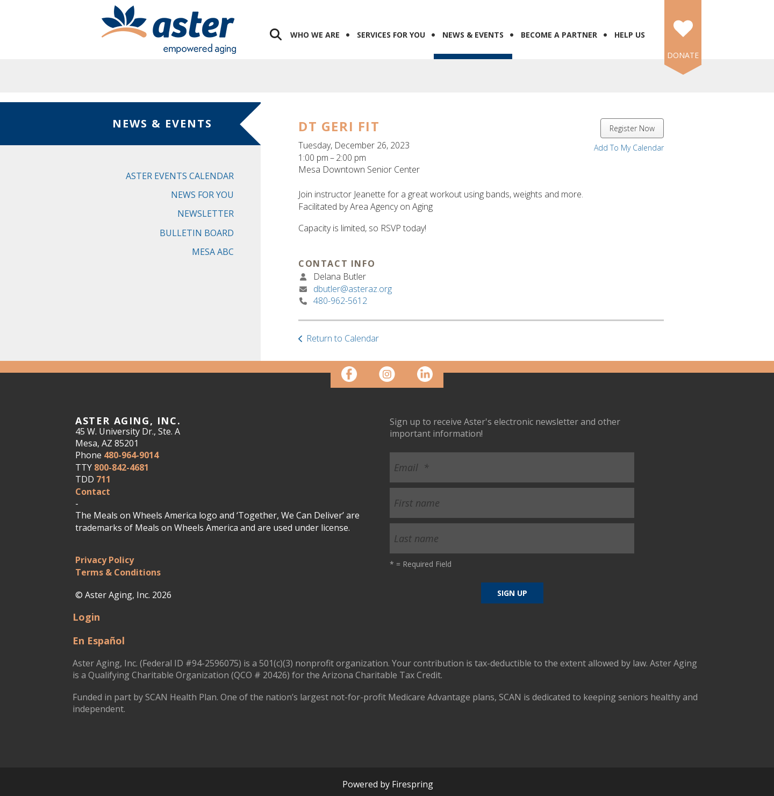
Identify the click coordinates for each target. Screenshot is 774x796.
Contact (92, 491)
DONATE (683, 55)
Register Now (632, 128)
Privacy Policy (104, 560)
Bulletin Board (197, 233)
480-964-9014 (131, 455)
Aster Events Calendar (180, 176)
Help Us (629, 35)
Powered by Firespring (387, 784)
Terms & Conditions (118, 572)
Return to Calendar (342, 338)
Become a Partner (559, 35)
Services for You (391, 35)
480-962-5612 (340, 301)
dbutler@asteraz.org (352, 289)
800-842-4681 (121, 467)
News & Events (473, 35)
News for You (202, 195)
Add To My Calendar (629, 148)
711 (103, 479)
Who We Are (315, 35)
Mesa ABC (213, 252)
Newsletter (205, 213)
